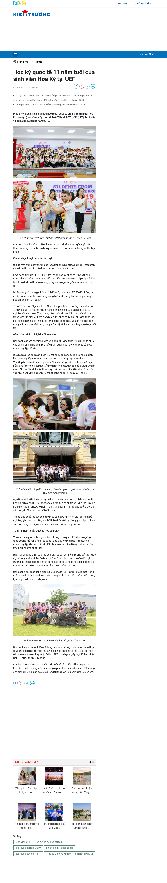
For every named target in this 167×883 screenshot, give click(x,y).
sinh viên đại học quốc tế (59, 847)
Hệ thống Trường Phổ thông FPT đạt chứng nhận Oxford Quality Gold (49, 100)
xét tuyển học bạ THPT (28, 853)
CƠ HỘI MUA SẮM (142, 3)
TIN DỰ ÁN (121, 3)
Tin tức (38, 61)
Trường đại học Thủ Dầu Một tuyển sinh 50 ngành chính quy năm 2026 (49, 104)
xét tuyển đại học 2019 (28, 847)
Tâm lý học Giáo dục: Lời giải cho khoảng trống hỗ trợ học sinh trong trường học (54, 95)
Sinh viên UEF (23, 841)
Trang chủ (22, 61)
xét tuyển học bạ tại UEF (49, 841)
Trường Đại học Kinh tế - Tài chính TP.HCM (69, 853)
